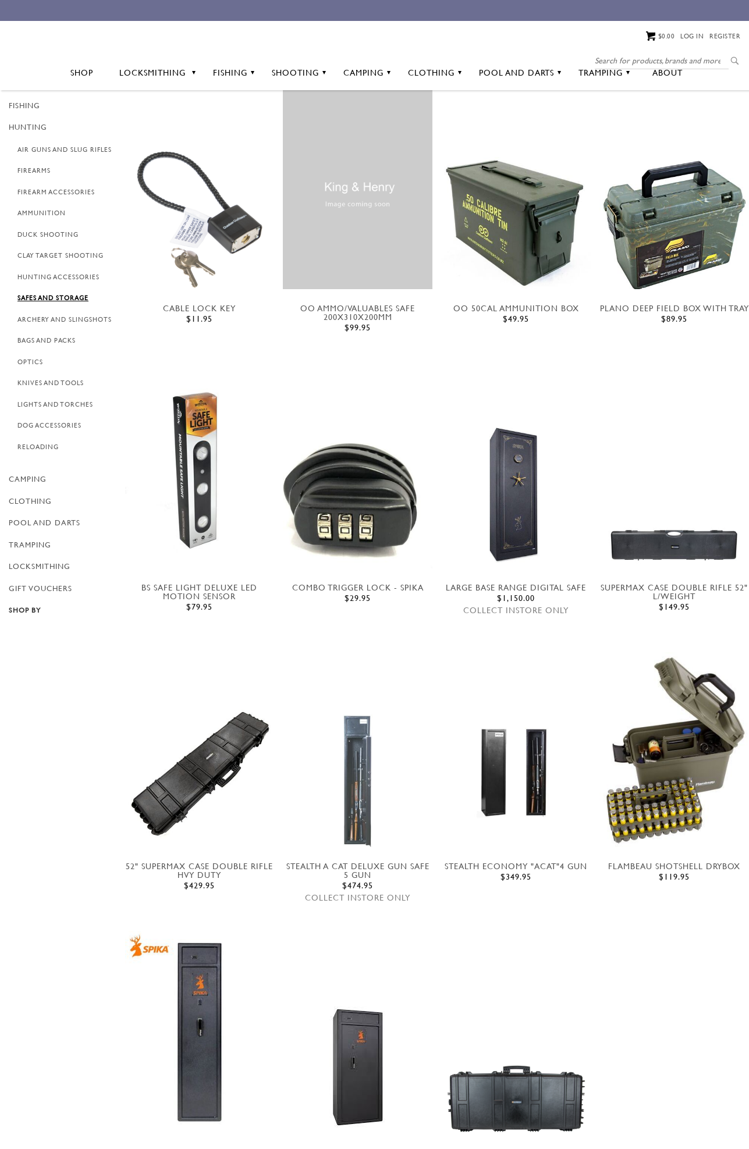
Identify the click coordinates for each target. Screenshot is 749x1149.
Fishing (233, 117)
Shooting (299, 117)
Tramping (604, 117)
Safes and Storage (52, 343)
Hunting (28, 172)
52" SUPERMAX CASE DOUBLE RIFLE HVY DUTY (199, 915)
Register (724, 36)
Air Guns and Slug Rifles (64, 194)
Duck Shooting (48, 279)
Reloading (38, 491)
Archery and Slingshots (64, 364)
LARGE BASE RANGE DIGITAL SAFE (516, 632)
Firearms (34, 215)
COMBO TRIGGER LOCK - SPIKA (358, 632)
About (667, 117)
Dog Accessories (49, 470)
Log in (692, 36)
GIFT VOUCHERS (40, 633)
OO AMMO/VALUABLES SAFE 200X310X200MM (357, 357)
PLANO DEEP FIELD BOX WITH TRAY (674, 353)
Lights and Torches (55, 449)
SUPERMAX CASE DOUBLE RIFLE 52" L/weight (674, 636)
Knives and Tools (50, 428)
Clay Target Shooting (60, 300)
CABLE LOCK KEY (199, 353)
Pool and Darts (520, 117)
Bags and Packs (46, 385)
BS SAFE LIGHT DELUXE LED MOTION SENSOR (199, 636)
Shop (81, 117)
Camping (367, 117)
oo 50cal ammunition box (516, 353)
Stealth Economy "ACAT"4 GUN (516, 911)
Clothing (435, 117)
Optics (30, 406)
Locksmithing (157, 117)
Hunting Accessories (58, 321)
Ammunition (41, 258)
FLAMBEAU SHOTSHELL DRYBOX (674, 911)
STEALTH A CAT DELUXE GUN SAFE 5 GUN (357, 915)
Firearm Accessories (56, 236)
